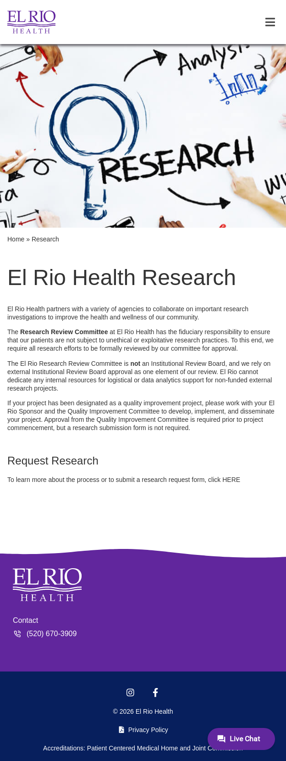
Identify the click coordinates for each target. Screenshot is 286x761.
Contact (25, 620)
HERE (231, 479)
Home (15, 239)
